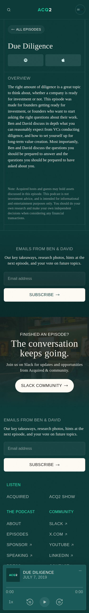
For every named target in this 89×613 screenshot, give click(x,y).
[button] (80, 9)
